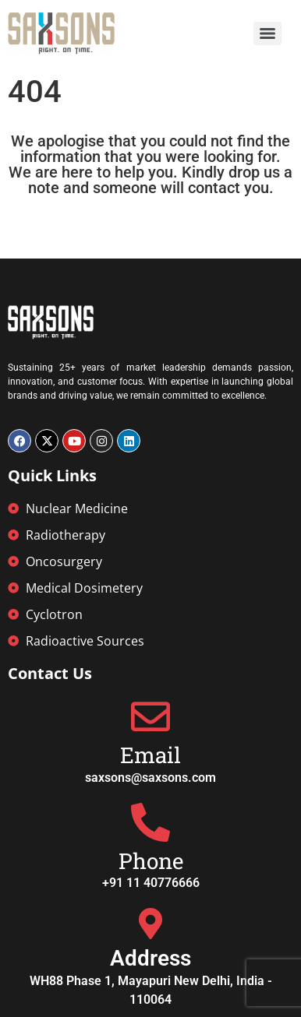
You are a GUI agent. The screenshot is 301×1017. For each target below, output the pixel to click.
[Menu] (267, 33)
